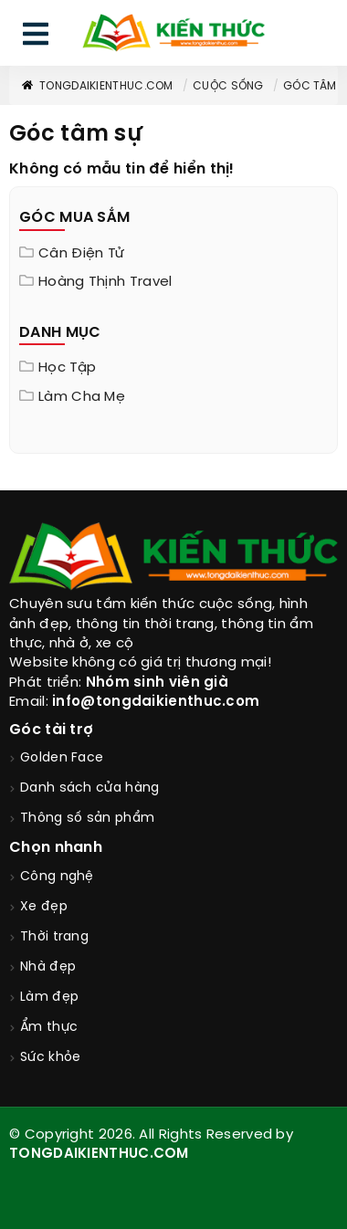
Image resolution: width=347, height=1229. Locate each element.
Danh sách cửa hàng (89, 788)
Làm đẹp (49, 997)
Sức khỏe (50, 1058)
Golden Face (61, 758)
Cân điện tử (81, 254)
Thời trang (54, 937)
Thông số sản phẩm (87, 818)
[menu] (35, 38)
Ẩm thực (49, 1028)
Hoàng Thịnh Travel (105, 282)
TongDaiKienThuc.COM (97, 86)
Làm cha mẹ (81, 397)
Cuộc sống (228, 86)
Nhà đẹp (48, 967)
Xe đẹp (44, 907)
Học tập (67, 368)
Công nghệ (57, 877)
